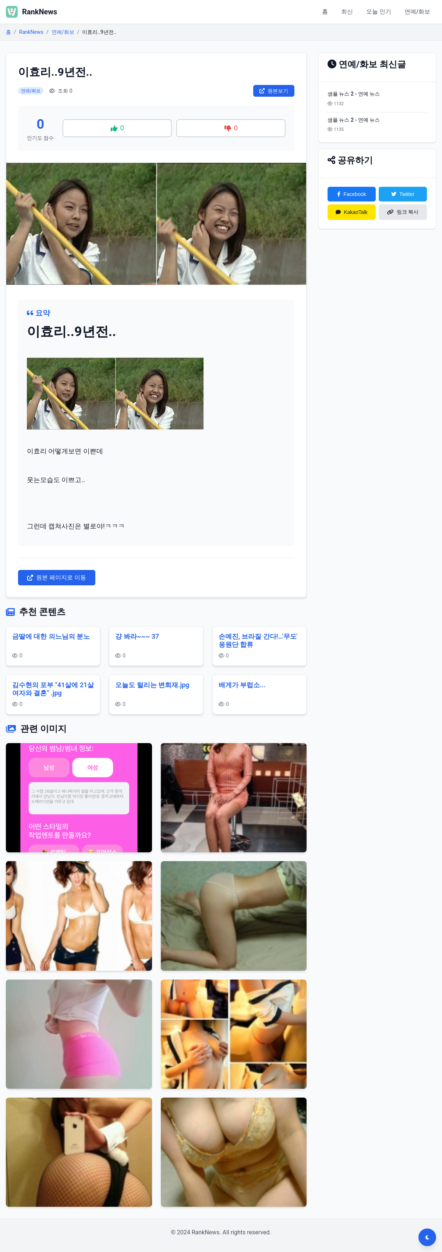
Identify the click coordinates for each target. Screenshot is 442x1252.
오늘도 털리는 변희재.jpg (152, 685)
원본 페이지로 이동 (56, 577)
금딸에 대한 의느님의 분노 (51, 636)
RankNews (31, 32)
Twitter (402, 194)
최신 (347, 11)
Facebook (351, 194)
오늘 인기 (378, 11)
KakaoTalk (352, 212)
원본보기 (273, 91)
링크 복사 (403, 212)
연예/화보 (417, 11)
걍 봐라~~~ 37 (137, 636)
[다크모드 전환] (427, 1237)
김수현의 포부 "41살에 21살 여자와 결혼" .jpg (53, 689)
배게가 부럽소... (242, 685)
